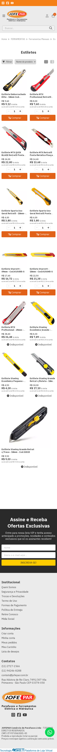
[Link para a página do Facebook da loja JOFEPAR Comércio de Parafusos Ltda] (7, 3)
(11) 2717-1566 (11, 666)
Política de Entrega (12, 609)
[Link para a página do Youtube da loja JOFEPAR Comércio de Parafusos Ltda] (12, 3)
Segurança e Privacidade (15, 591)
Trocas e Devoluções (13, 596)
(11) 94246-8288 (11, 670)
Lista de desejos (10, 651)
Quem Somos (9, 587)
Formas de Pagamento (14, 605)
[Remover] (8, 111)
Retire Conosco (10, 614)
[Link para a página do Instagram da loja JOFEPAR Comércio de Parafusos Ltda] (3, 3)
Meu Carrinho (9, 647)
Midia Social (8, 618)
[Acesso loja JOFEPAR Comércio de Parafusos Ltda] (47, 15)
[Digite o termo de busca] (24, 28)
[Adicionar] (20, 111)
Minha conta (8, 637)
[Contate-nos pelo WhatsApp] (50, 732)
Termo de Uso (9, 600)
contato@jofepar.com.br (15, 675)
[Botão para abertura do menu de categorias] (3, 15)
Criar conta (8, 633)
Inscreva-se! (28, 562)
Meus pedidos (9, 642)
